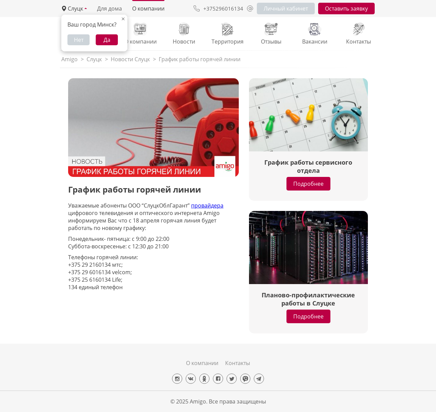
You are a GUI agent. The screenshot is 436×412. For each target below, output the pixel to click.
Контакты (237, 363)
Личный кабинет (286, 8)
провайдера (207, 205)
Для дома (109, 8)
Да (107, 40)
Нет (78, 40)
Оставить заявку (346, 8)
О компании (148, 8)
